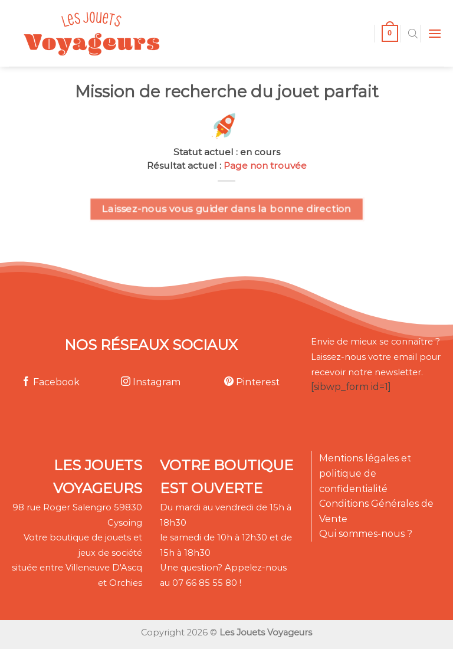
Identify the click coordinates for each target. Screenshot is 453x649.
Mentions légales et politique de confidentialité (365, 473)
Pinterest (252, 382)
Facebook (50, 382)
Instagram (150, 382)
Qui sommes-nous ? (365, 533)
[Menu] (435, 33)
